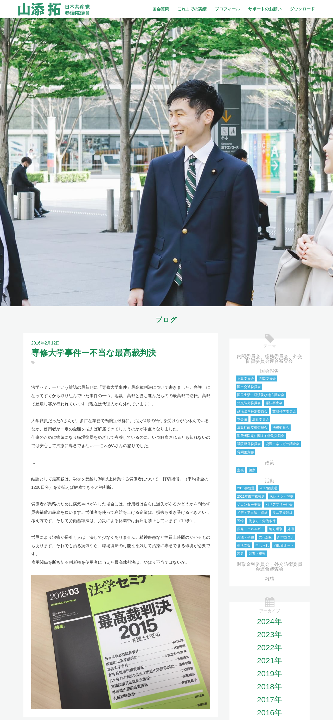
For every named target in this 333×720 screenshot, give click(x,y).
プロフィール (227, 9)
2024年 (269, 621)
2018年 (269, 686)
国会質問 (160, 9)
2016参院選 (246, 488)
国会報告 (269, 371)
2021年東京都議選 (251, 496)
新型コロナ (285, 537)
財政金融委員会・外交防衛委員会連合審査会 (269, 567)
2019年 (269, 673)
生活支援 (244, 545)
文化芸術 (265, 537)
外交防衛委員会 (249, 403)
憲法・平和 (245, 537)
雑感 (269, 578)
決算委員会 (260, 419)
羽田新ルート (284, 545)
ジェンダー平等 (249, 504)
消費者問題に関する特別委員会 (260, 436)
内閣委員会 (267, 378)
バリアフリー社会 (279, 504)
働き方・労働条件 (262, 521)
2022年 (269, 647)
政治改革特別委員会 (252, 411)
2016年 (269, 712)
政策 (269, 462)
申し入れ (262, 545)
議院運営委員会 (249, 444)
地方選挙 (276, 529)
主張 (240, 470)
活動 (269, 480)
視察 (252, 470)
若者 (240, 553)
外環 (290, 529)
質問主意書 (245, 452)
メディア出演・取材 (252, 513)
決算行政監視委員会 (252, 427)
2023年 (269, 634)
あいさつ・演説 (281, 496)
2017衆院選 (268, 488)
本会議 (242, 419)
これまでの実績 (192, 9)
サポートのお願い (264, 9)
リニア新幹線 (282, 513)
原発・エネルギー (250, 529)
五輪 (240, 521)
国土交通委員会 (249, 387)
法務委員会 (280, 427)
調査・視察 (257, 553)
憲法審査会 (274, 403)
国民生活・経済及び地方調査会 (260, 395)
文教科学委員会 (284, 411)
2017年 (269, 699)
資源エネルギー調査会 (282, 444)
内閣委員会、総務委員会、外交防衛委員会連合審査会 (269, 359)
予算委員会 (245, 378)
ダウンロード (302, 9)
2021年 (269, 660)
